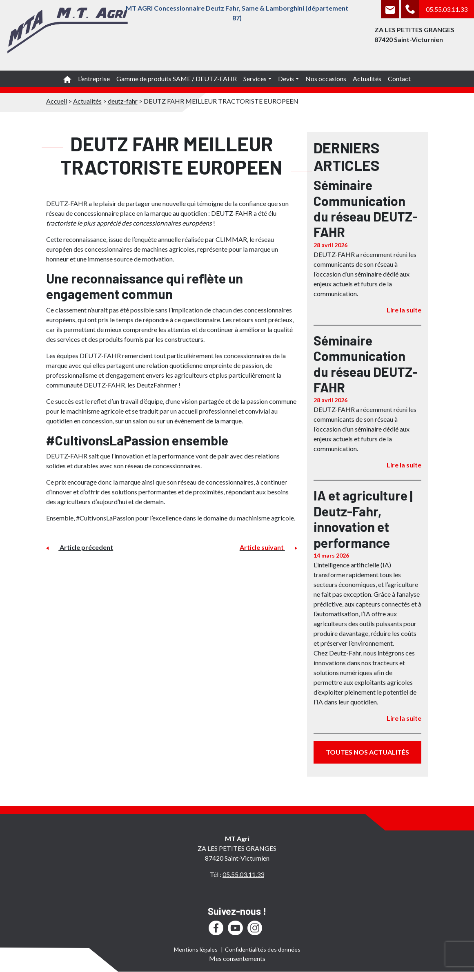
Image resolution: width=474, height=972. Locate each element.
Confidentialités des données (262, 949)
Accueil (56, 101)
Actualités (367, 78)
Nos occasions (325, 78)
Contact (399, 78)
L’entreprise (94, 78)
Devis (286, 78)
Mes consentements (237, 958)
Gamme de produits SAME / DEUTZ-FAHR (176, 78)
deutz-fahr (123, 101)
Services (255, 78)
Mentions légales (196, 949)
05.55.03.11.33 (446, 9)
